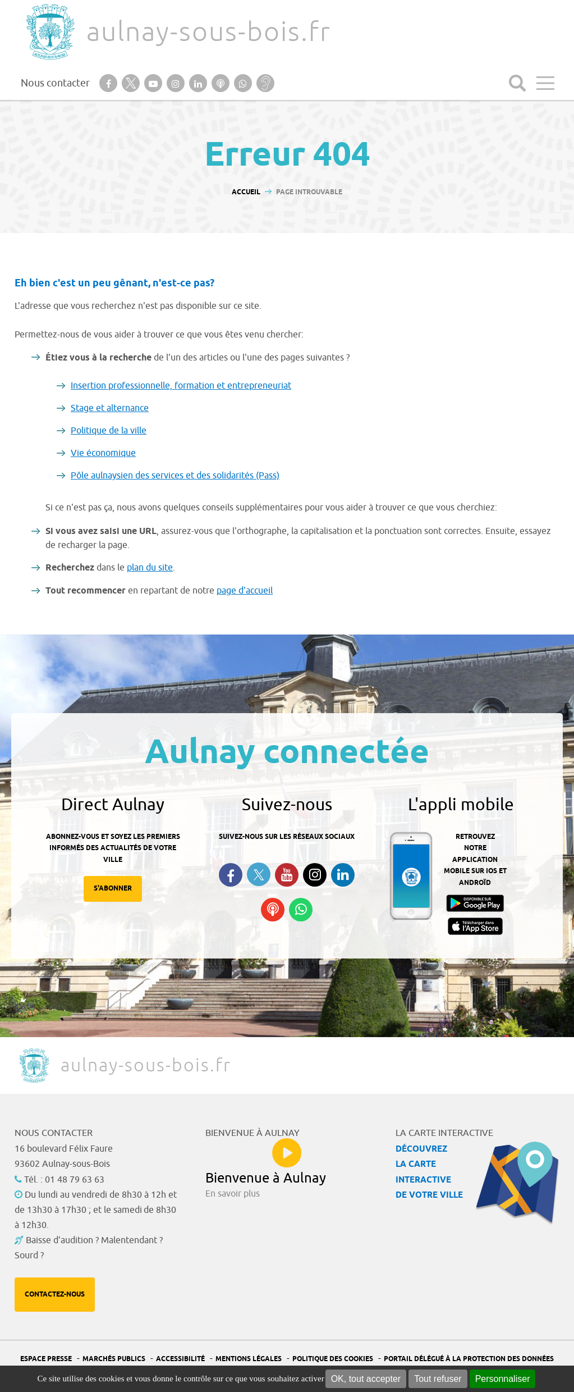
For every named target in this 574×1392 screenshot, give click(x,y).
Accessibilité (180, 1359)
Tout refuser (437, 1379)
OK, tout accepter (366, 1379)
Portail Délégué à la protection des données (469, 1359)
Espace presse (46, 1359)
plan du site (150, 567)
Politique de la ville (108, 430)
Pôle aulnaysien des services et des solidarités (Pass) (175, 475)
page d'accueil (245, 590)
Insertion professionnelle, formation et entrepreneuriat (181, 385)
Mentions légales (248, 1359)
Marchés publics (113, 1359)
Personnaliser (502, 1379)
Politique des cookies (332, 1359)
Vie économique (103, 453)
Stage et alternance (110, 408)
